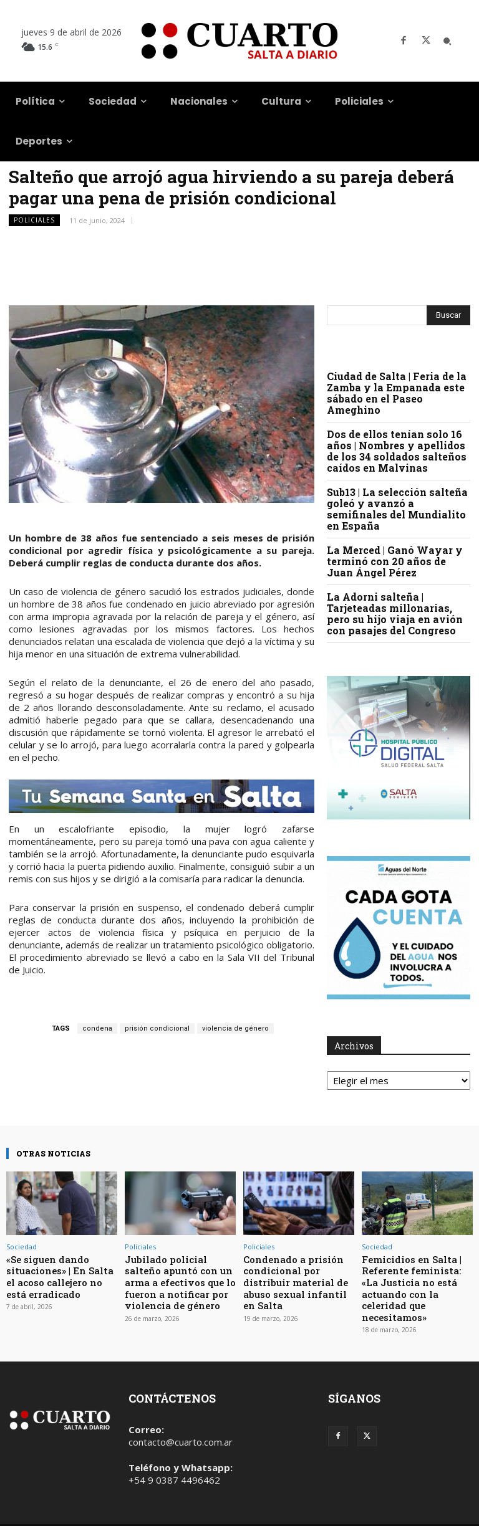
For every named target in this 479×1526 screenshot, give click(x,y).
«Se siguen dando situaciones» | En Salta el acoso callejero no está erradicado (59, 1272)
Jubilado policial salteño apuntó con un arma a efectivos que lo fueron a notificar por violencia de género (180, 1277)
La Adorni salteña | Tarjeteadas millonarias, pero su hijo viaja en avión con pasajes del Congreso (395, 613)
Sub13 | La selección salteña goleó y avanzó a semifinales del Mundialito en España (397, 508)
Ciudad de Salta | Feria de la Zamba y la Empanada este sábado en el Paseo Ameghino (397, 393)
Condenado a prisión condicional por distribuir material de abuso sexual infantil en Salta (295, 1277)
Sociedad (21, 1246)
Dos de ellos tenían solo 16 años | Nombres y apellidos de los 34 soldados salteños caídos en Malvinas (397, 450)
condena (97, 1028)
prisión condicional (157, 1028)
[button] (447, 41)
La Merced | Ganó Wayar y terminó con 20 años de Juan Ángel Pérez (395, 561)
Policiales (34, 220)
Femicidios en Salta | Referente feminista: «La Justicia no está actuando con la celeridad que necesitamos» (417, 1277)
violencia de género (235, 1028)
